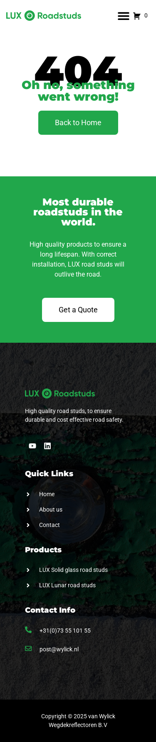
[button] (123, 15)
